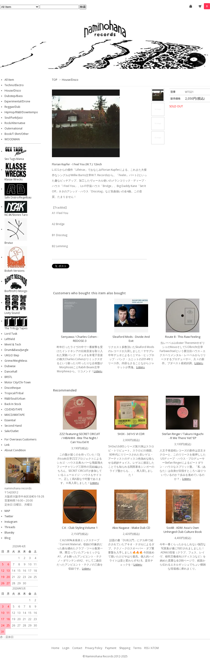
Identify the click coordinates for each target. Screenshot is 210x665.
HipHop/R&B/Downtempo (21, 112)
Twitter (9, 516)
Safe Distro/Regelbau (18, 197)
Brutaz (9, 243)
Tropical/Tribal (14, 393)
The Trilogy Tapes (16, 328)
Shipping (124, 648)
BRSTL (8, 377)
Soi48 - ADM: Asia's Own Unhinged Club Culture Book (182, 530)
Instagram (11, 522)
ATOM (155, 648)
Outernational (13, 128)
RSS (146, 648)
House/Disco (70, 80)
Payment (110, 648)
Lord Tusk (11, 334)
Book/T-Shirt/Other (17, 134)
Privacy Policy (93, 648)
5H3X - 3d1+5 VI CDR (131, 434)
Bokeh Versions (14, 271)
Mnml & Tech (13, 344)
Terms (137, 648)
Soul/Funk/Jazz (14, 118)
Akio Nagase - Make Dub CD (131, 528)
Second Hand (13, 426)
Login (65, 648)
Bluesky (9, 532)
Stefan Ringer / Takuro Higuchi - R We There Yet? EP (182, 436)
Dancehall (11, 371)
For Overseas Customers (20, 439)
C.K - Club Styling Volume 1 (80, 528)
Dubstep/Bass (14, 96)
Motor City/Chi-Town (18, 382)
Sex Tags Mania (14, 159)
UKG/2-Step (12, 355)
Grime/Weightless (16, 361)
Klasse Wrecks (14, 179)
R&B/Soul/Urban (15, 398)
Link (7, 445)
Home (55, 648)
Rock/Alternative (15, 123)
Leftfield (10, 339)
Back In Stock (13, 404)
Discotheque (13, 388)
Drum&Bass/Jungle (16, 350)
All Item (9, 80)
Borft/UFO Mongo (16, 291)
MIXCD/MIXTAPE (15, 415)
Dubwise (10, 366)
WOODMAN (12, 139)
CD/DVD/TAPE (13, 409)
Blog (7, 538)
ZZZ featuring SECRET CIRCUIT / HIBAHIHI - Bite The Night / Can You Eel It (79, 438)
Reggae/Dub (12, 107)
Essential (10, 420)
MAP (7, 511)
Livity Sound (12, 313)
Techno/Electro (14, 85)
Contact (77, 648)
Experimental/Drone (17, 101)
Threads (10, 527)
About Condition (15, 450)
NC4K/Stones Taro (16, 215)
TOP (54, 80)
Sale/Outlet (12, 431)
